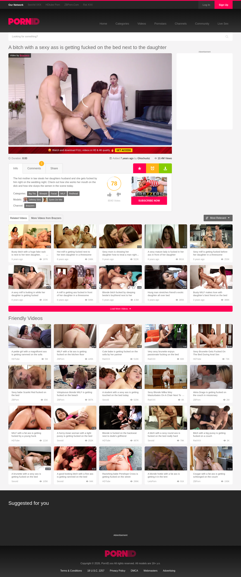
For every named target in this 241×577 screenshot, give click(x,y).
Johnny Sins (32, 199)
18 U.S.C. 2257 (95, 570)
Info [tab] (15, 168)
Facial (54, 193)
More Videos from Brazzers (46, 218)
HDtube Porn (53, 4)
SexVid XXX (34, 4)
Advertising (169, 570)
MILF (62, 193)
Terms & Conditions (71, 570)
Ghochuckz (143, 158)
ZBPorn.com (71, 4)
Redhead (73, 193)
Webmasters (151, 570)
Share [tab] (54, 168)
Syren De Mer (52, 199)
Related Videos (18, 218)
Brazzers (24, 55)
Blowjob (43, 193)
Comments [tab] (35, 167)
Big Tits (32, 193)
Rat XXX (88, 4)
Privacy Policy (117, 570)
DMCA (134, 570)
